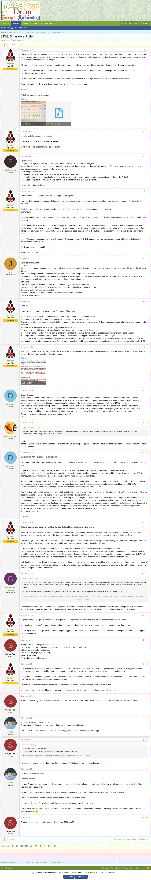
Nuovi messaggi (7, 28)
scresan (6, 40)
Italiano (9, 868)
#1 (147, 50)
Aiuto (137, 868)
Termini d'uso (116, 868)
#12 (147, 574)
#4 (147, 191)
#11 (147, 522)
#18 (147, 740)
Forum (16, 23)
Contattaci (105, 868)
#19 (147, 769)
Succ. (11, 45)
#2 (147, 132)
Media (36, 23)
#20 (147, 818)
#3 (147, 156)
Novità (25, 23)
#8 (147, 390)
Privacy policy (128, 868)
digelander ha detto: (30, 428)
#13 (147, 615)
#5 (147, 258)
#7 (147, 347)
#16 (147, 696)
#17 (147, 718)
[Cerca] (144, 23)
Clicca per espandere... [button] (84, 599)
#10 (147, 452)
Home (143, 868)
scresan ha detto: (29, 579)
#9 (147, 423)
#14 (147, 640)
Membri (48, 23)
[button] (30, 23)
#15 (147, 664)
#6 (147, 301)
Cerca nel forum (21, 28)
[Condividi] (144, 50)
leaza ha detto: (28, 745)
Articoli (6, 23)
